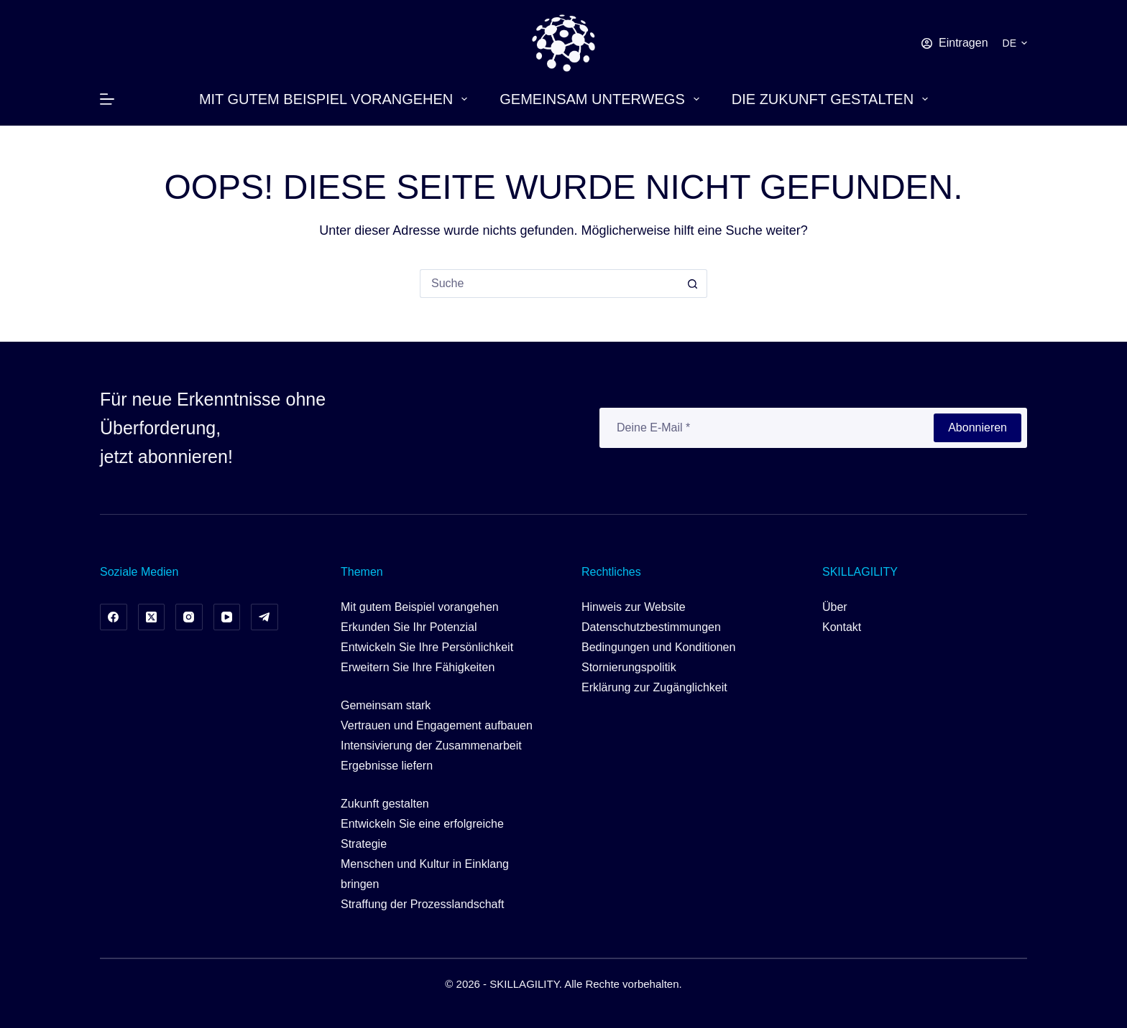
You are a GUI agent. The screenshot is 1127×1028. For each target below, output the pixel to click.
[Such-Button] (692, 283)
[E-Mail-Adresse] (765, 427)
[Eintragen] (954, 43)
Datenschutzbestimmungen (651, 627)
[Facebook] (113, 617)
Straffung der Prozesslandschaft (422, 904)
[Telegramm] (264, 617)
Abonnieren (977, 427)
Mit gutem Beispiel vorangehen (336, 99)
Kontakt (841, 627)
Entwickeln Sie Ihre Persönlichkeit (427, 647)
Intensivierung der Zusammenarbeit (431, 745)
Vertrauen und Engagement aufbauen (437, 725)
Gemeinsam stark (386, 705)
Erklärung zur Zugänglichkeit (654, 687)
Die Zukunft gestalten (833, 99)
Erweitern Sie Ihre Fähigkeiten (417, 667)
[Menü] (107, 99)
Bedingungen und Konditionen (658, 647)
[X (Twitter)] (151, 617)
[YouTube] (227, 617)
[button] (1015, 43)
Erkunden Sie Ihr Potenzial (409, 627)
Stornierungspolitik (628, 667)
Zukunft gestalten (385, 804)
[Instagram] (189, 617)
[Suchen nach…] (549, 283)
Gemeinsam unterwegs (602, 99)
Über (834, 607)
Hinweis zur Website (633, 607)
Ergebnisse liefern (387, 766)
